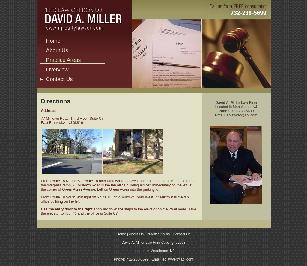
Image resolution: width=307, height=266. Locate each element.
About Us (57, 50)
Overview (57, 70)
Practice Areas (63, 60)
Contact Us (59, 79)
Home (53, 41)
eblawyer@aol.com (242, 115)
